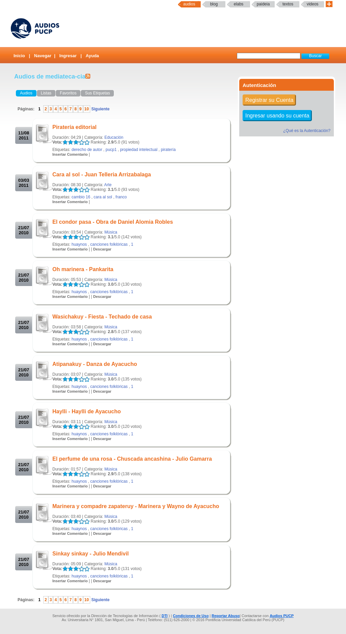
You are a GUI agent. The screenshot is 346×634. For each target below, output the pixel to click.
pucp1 (111, 149)
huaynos (79, 244)
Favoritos (68, 93)
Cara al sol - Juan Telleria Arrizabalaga (101, 174)
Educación (113, 137)
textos (287, 4)
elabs (239, 4)
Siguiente (99, 109)
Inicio (19, 55)
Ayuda (92, 55)
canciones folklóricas (109, 244)
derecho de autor (87, 149)
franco (121, 197)
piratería (168, 149)
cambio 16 (81, 197)
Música (110, 232)
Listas (46, 93)
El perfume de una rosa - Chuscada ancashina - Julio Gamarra (132, 459)
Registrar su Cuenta (269, 100)
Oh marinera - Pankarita (83, 269)
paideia (263, 4)
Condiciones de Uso (191, 616)
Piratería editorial (74, 127)
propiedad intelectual (138, 149)
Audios (189, 4)
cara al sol (103, 197)
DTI (165, 616)
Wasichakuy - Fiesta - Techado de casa (102, 317)
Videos (313, 4)
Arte (108, 184)
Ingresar (67, 55)
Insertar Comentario (70, 154)
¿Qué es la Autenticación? (306, 130)
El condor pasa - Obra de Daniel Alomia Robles (112, 222)
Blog (214, 4)
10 (86, 109)
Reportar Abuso (226, 616)
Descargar (102, 249)
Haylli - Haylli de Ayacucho (86, 411)
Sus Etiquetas (97, 93)
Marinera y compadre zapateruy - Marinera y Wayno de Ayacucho (135, 506)
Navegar (42, 55)
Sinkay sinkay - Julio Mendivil (90, 553)
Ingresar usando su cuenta (277, 115)
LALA (65, 142)
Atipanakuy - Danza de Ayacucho (94, 364)
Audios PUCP (282, 616)
